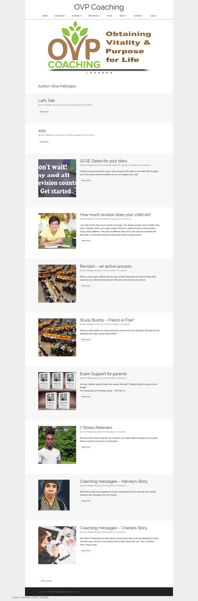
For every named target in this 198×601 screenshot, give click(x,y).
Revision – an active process (105, 266)
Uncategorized (75, 105)
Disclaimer (26, 597)
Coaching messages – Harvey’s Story (114, 481)
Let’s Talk (46, 100)
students (124, 165)
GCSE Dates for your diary (103, 161)
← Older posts (45, 580)
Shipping (44, 597)
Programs (94, 16)
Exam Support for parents (103, 373)
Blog (109, 16)
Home (45, 16)
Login (153, 16)
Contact (138, 16)
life (119, 165)
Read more (44, 112)
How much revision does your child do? (115, 214)
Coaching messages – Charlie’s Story (113, 527)
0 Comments (87, 105)
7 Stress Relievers (96, 427)
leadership (113, 165)
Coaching (60, 16)
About (123, 16)
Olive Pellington (46, 105)
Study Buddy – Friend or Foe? (107, 320)
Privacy (15, 597)
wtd (41, 130)
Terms (35, 597)
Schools (77, 16)
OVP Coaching (99, 7)
